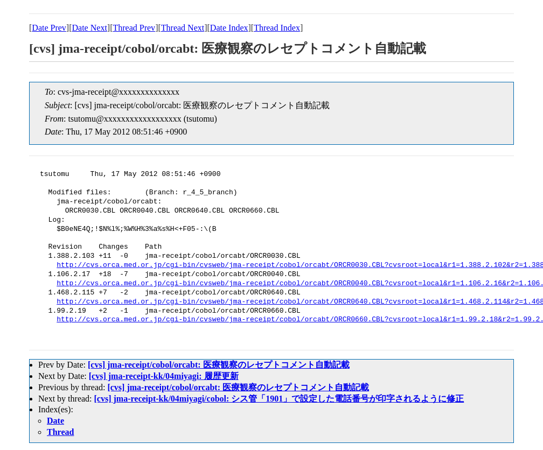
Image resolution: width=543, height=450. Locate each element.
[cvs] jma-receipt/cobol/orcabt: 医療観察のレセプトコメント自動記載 (219, 364)
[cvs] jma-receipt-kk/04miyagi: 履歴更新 (164, 376)
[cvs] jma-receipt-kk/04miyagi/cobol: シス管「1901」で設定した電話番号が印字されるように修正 (279, 398)
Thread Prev (134, 27)
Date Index (229, 27)
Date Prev (49, 27)
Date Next (89, 27)
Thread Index (277, 27)
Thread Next (182, 27)
